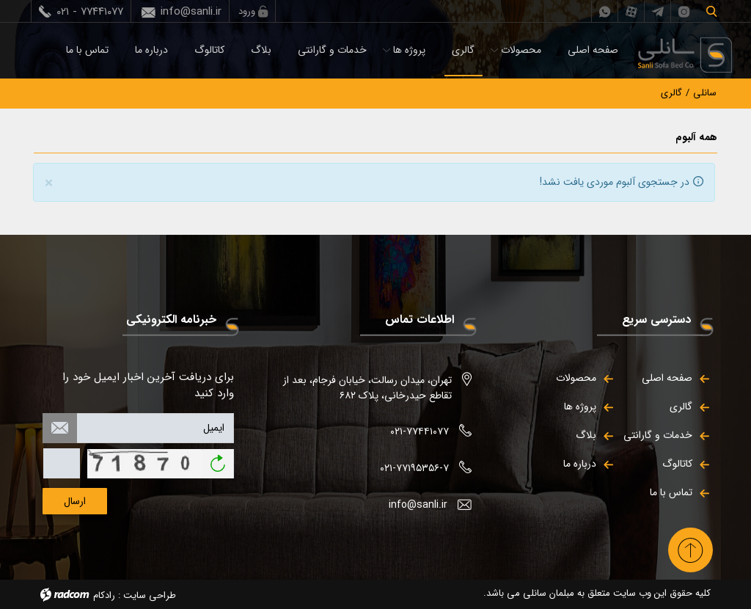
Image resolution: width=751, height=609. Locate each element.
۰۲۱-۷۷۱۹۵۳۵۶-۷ (414, 468)
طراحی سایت (149, 595)
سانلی (705, 93)
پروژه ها (409, 50)
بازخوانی (218, 458)
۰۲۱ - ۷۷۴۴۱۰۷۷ (89, 12)
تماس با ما (87, 50)
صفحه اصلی (593, 50)
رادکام (104, 595)
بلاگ (261, 50)
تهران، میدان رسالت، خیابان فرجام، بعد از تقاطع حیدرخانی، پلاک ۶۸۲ (367, 388)
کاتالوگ (209, 50)
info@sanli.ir (191, 12)
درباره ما (151, 50)
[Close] (49, 184)
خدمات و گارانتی (332, 50)
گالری (463, 50)
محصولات (521, 50)
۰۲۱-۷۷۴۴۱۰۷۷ (419, 431)
